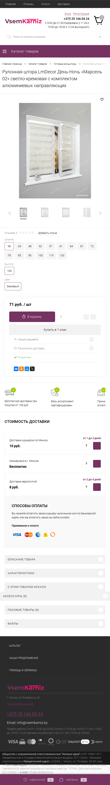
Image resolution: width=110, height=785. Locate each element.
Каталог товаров (20, 51)
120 (62, 255)
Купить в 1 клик (55, 330)
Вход (68, 13)
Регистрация (81, 13)
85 (19, 255)
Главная (10, 4)
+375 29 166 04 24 (76, 19)
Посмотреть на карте (20, 703)
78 (9, 255)
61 (61, 246)
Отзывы (28, 4)
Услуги (45, 4)
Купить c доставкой (97, 446)
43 (19, 246)
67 (81, 246)
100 (40, 255)
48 (29, 246)
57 (50, 246)
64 (71, 246)
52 (40, 246)
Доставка (64, 4)
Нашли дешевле (26, 339)
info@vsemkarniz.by (32, 723)
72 (92, 246)
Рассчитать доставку (29, 348)
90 (29, 255)
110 (51, 255)
